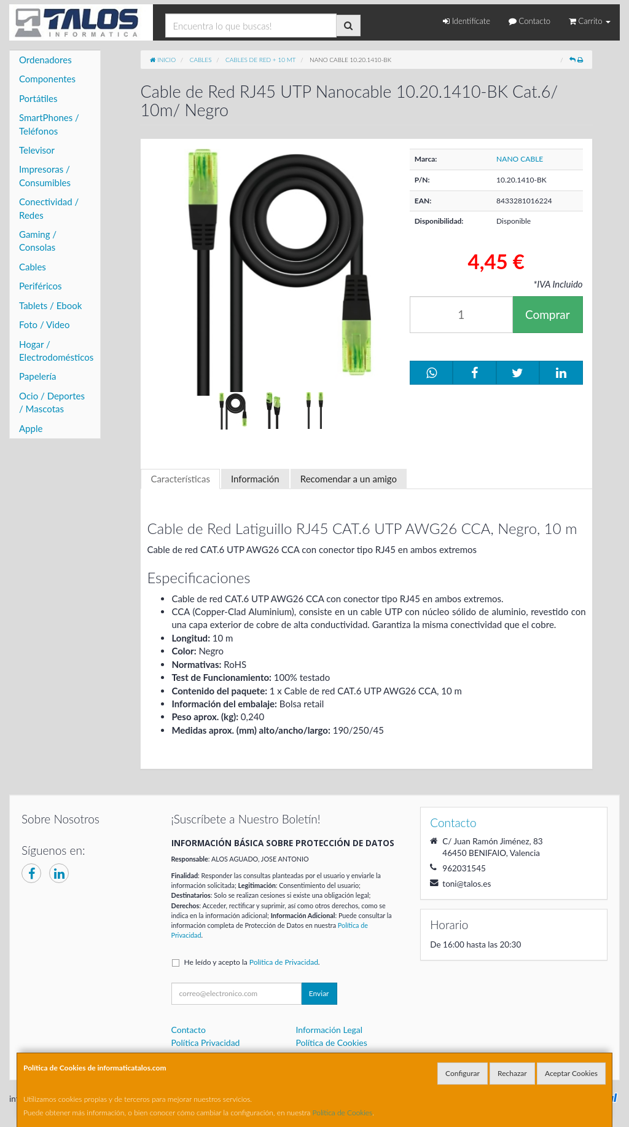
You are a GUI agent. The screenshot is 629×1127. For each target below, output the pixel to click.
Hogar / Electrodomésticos (56, 351)
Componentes (47, 78)
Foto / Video (44, 324)
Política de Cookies (343, 1112)
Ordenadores (45, 59)
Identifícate (466, 21)
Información (255, 478)
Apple (30, 428)
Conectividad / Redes (49, 208)
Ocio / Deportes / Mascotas (52, 402)
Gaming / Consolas (38, 241)
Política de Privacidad (283, 962)
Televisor (37, 149)
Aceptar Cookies (571, 1073)
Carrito (590, 21)
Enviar (319, 993)
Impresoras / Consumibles (45, 175)
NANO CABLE (519, 158)
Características (180, 478)
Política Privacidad (205, 1042)
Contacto (529, 21)
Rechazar (512, 1073)
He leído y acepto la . (252, 962)
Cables (32, 266)
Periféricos (40, 285)
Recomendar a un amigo (348, 478)
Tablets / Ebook (50, 305)
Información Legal (328, 1029)
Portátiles (38, 98)
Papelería (38, 376)
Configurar (462, 1073)
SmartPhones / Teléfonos (49, 124)
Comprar (547, 314)
